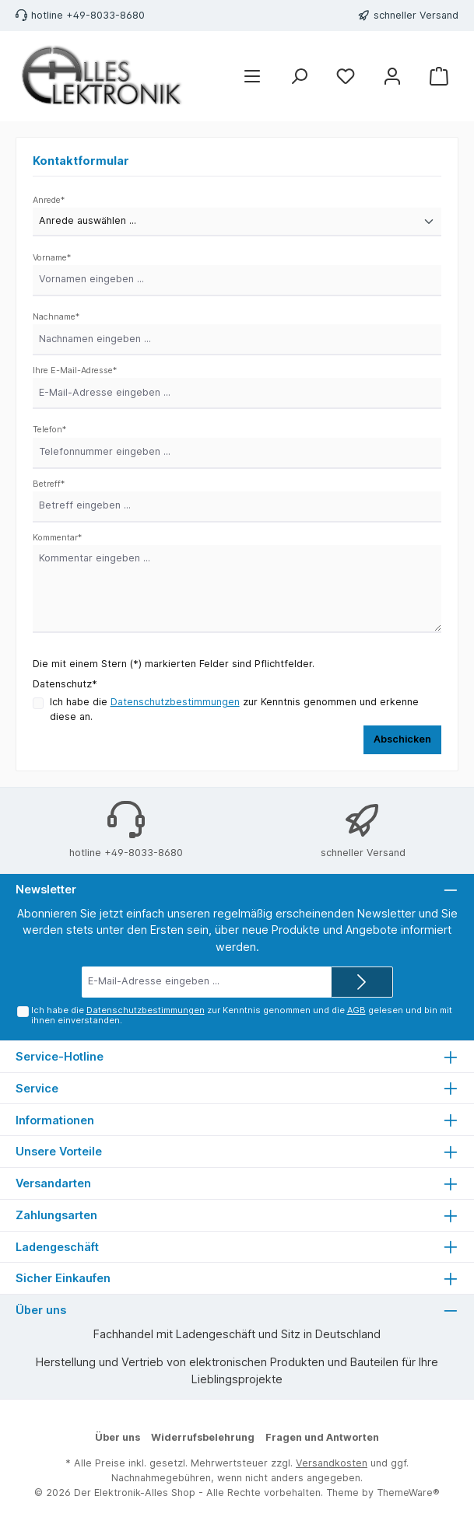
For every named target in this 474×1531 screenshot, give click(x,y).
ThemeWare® (408, 1492)
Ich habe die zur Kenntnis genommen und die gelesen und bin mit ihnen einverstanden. (240, 1015)
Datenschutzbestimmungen (175, 702)
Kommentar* (57, 538)
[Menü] (252, 77)
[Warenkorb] (439, 77)
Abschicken (402, 739)
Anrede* (49, 200)
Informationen (55, 1120)
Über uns (117, 1437)
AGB (355, 1010)
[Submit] (362, 982)
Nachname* (56, 317)
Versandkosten (331, 1463)
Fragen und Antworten (322, 1437)
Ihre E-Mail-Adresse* (75, 370)
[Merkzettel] (345, 77)
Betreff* (49, 484)
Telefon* (49, 430)
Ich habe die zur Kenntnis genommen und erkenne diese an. (234, 708)
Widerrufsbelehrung (203, 1437)
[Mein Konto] (392, 77)
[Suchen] (298, 77)
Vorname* (52, 258)
